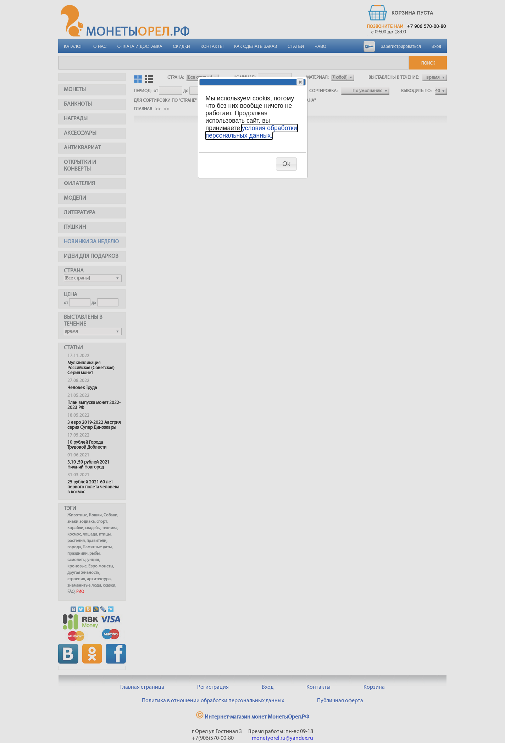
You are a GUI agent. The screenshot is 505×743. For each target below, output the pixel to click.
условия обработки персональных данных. (251, 131)
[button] (300, 81)
